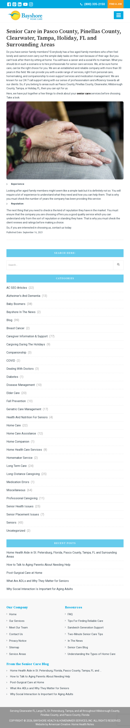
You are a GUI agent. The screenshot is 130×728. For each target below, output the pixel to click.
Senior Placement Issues (22, 514)
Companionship (16, 352)
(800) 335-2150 (92, 4)
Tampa (69, 710)
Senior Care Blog (78, 647)
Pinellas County (49, 714)
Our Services (16, 621)
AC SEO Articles (16, 287)
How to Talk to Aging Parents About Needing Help (38, 564)
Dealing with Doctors (20, 368)
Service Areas (17, 654)
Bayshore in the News (20, 312)
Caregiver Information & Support (27, 336)
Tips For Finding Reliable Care (85, 621)
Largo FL (41, 710)
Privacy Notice (17, 640)
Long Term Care (16, 466)
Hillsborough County (107, 710)
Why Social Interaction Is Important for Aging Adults (39, 589)
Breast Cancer (15, 328)
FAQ (70, 614)
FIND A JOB (115, 4)
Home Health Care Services (24, 449)
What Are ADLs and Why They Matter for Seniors (37, 581)
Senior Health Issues (19, 506)
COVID (10, 360)
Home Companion (17, 441)
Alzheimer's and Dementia (23, 296)
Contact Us (16, 634)
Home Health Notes (83, 724)
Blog (9, 320)
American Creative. (60, 724)
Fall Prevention (16, 401)
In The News (75, 640)
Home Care (13, 425)
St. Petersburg (55, 710)
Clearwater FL (27, 710)
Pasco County (73, 714)
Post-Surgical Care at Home (24, 573)
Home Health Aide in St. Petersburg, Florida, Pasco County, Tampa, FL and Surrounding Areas (61, 554)
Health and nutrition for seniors (27, 417)
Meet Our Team (18, 627)
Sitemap (14, 647)
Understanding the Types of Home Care (91, 654)
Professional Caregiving (22, 498)
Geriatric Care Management (23, 409)
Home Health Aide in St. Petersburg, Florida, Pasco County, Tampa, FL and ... (55, 670)
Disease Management (20, 385)
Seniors (11, 522)
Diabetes (12, 377)
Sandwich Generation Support (86, 627)
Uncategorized (15, 530)
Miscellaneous (15, 490)
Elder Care (13, 393)
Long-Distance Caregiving (23, 474)
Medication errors (17, 482)
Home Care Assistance (21, 433)
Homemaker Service (19, 458)
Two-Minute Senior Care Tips (85, 634)
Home (13, 614)
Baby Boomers (15, 304)
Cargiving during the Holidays (25, 344)
